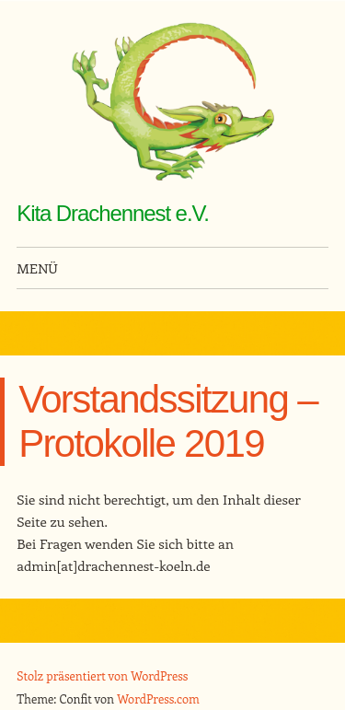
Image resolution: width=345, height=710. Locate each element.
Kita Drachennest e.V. (113, 213)
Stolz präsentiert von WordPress (102, 675)
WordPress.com (158, 698)
